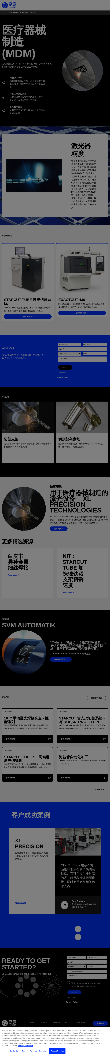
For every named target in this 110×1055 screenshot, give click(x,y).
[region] (55, 1041)
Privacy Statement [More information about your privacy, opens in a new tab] (25, 1046)
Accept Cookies (57, 1051)
